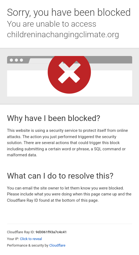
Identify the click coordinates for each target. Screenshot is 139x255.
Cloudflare (57, 245)
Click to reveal (31, 239)
